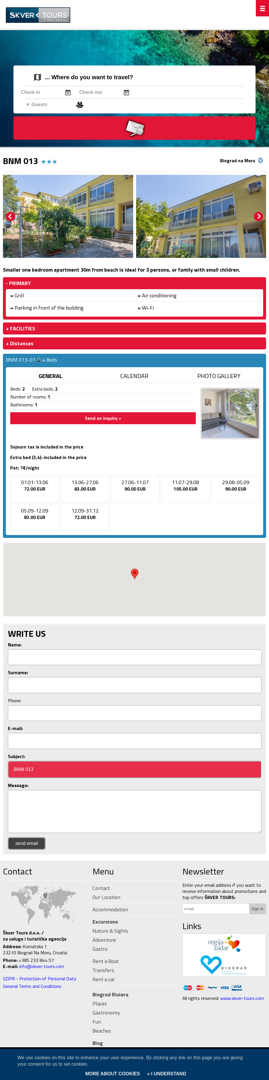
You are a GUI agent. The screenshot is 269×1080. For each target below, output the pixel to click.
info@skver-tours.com (41, 966)
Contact (17, 871)
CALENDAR (134, 375)
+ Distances (19, 343)
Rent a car (103, 979)
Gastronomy (106, 1013)
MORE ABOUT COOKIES (112, 1073)
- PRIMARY (18, 283)
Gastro (99, 949)
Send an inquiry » (103, 418)
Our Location (106, 897)
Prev (10, 216)
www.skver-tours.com (242, 998)
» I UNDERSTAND (166, 1073)
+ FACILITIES (20, 328)
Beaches (101, 1031)
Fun (96, 1022)
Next (258, 216)
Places (99, 1003)
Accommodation (110, 909)
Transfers (103, 970)
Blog (97, 1043)
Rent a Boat (105, 961)
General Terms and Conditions (32, 986)
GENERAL (50, 375)
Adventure (104, 940)
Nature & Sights (110, 931)
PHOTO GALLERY (218, 375)
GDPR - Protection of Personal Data (39, 978)
